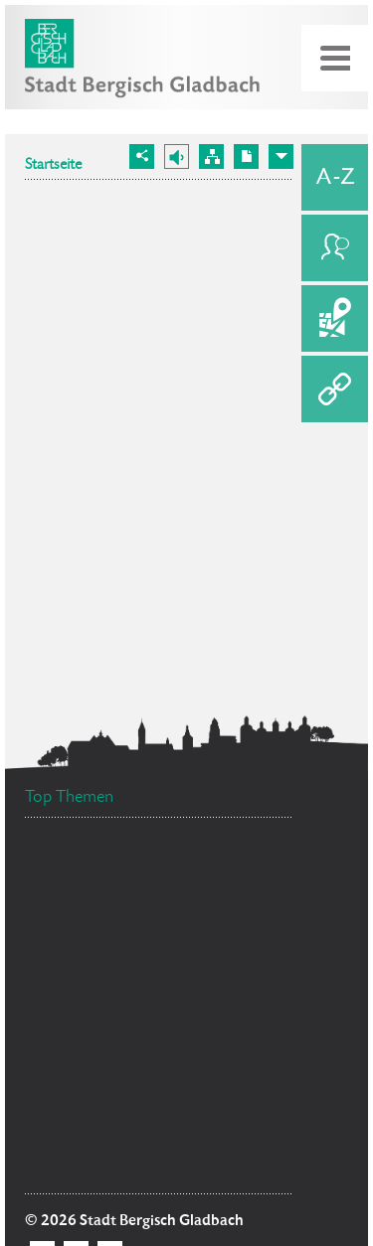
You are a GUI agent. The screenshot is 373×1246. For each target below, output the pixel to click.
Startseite (53, 166)
